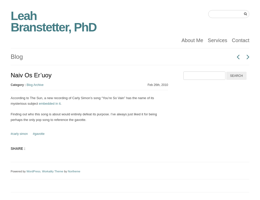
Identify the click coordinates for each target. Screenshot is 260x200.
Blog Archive (35, 85)
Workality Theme (52, 171)
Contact (240, 40)
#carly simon (19, 134)
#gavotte (38, 134)
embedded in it (49, 103)
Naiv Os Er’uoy (31, 75)
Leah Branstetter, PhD (53, 21)
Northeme (74, 171)
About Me (192, 40)
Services (217, 40)
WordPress (33, 171)
